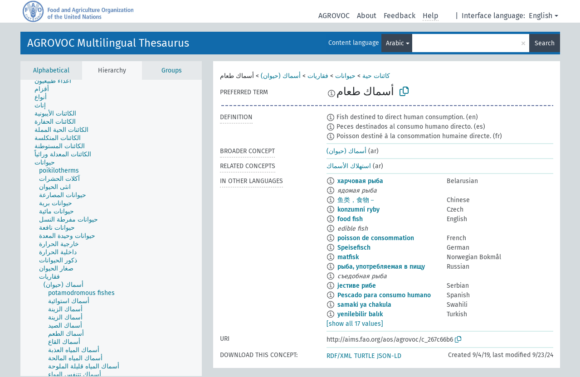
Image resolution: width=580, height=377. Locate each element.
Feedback (399, 15)
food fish (350, 219)
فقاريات (317, 76)
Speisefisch (353, 247)
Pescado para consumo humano (384, 295)
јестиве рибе (356, 286)
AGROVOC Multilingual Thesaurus (108, 43)
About (366, 15)
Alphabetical (51, 70)
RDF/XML (339, 356)
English (540, 15)
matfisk (348, 257)
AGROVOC (334, 15)
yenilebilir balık (360, 314)
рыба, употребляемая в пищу (381, 267)
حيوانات (345, 76)
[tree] (111, 228)
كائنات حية (376, 76)
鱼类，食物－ (356, 200)
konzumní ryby (358, 209)
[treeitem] (56, 81)
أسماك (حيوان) (281, 76)
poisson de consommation (375, 238)
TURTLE (364, 356)
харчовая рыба (360, 181)
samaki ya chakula (364, 305)
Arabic (395, 43)
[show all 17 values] (355, 324)
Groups (171, 70)
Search (545, 43)
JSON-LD (389, 356)
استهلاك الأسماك (349, 166)
